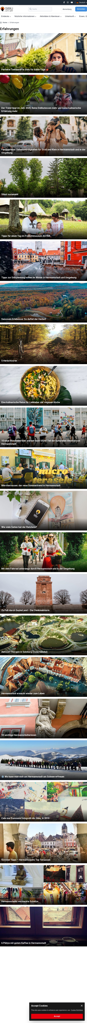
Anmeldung (67, 9)
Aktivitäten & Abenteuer (51, 16)
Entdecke (6, 16)
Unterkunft (70, 16)
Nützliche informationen (25, 16)
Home (5, 22)
